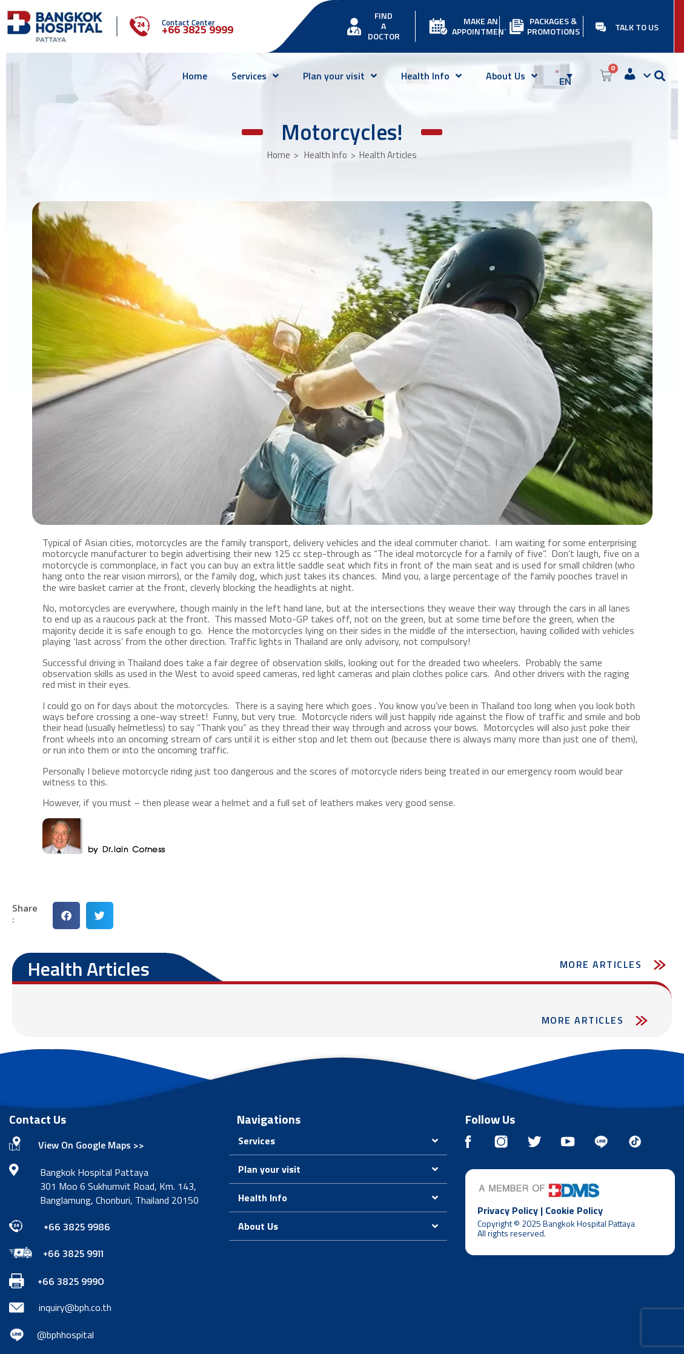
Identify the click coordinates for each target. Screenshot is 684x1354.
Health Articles (388, 155)
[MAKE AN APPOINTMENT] (438, 26)
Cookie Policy (574, 1210)
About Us (511, 76)
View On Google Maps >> (91, 1145)
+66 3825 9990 (71, 1281)
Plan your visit (340, 76)
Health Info (431, 76)
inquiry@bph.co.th (75, 1307)
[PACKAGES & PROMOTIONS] (516, 26)
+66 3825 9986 (77, 1226)
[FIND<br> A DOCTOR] (354, 26)
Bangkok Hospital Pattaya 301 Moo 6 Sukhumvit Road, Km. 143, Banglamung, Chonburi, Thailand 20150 (119, 1186)
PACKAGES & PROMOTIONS (553, 26)
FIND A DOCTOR (384, 25)
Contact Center (188, 22)
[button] (66, 915)
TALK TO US (637, 27)
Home (194, 75)
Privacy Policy (507, 1210)
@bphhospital (65, 1334)
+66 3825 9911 (73, 1253)
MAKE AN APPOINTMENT (481, 26)
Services (255, 76)
